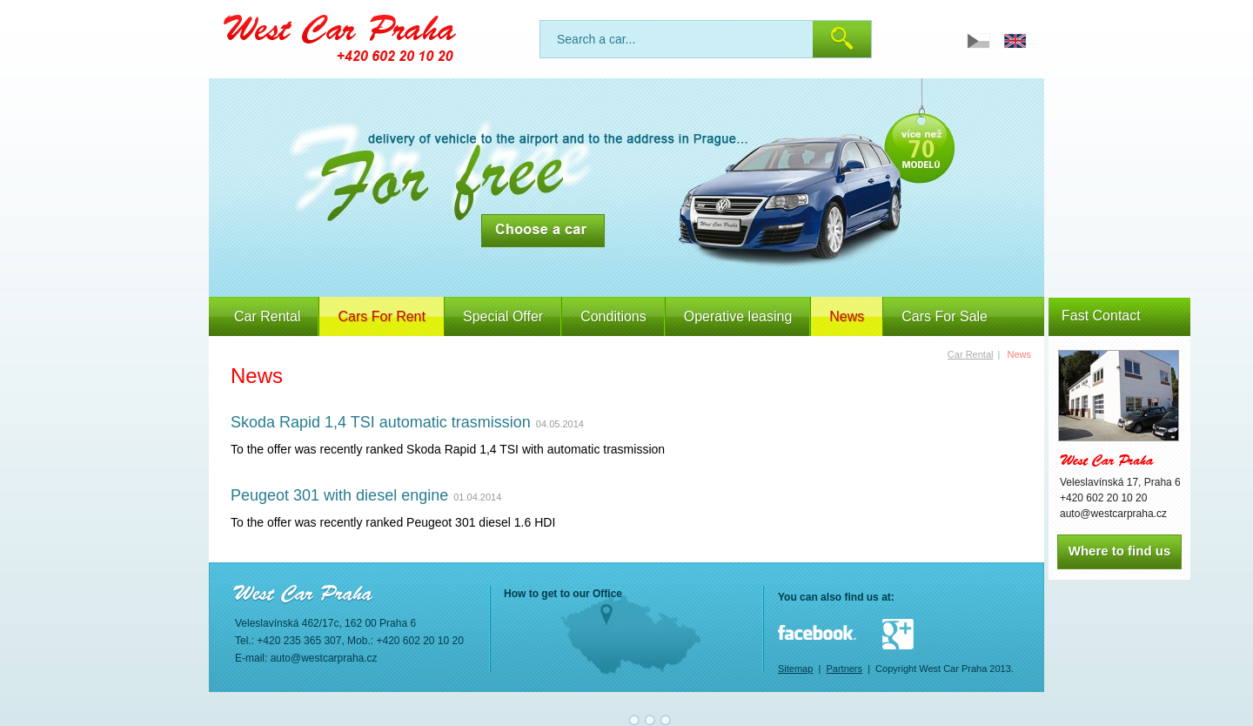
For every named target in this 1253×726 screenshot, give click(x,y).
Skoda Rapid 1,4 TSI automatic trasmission (381, 422)
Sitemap (795, 668)
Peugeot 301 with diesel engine (339, 495)
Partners (844, 668)
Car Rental (267, 316)
